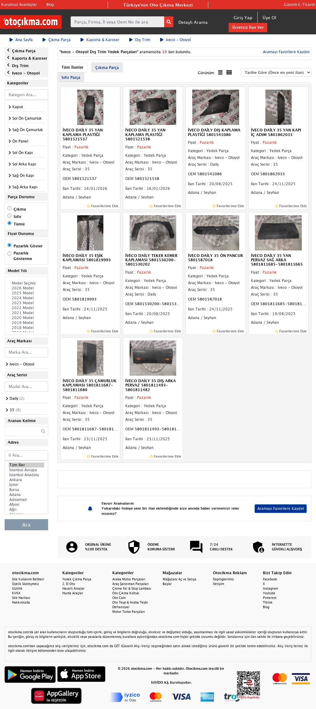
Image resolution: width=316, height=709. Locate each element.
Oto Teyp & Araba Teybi (130, 602)
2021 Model (26, 312)
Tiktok (267, 602)
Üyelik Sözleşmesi (25, 584)
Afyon (26, 504)
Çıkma (20, 209)
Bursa (26, 489)
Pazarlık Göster (28, 246)
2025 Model (26, 293)
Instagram (270, 588)
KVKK (16, 593)
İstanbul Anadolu (26, 474)
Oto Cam (119, 598)
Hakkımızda (21, 602)
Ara (26, 524)
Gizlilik (17, 588)
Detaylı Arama (193, 22)
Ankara (26, 479)
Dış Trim (139, 39)
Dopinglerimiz (223, 579)
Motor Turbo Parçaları (128, 611)
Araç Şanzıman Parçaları (130, 584)
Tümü (19, 224)
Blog (50, 4)
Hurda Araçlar (72, 593)
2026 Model (26, 288)
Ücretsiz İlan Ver (248, 27)
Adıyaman (26, 499)
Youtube (269, 593)
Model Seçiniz (26, 283)
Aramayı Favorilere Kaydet (286, 51)
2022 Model (26, 307)
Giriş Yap (243, 17)
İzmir (26, 484)
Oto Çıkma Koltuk (125, 593)
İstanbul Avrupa (26, 470)
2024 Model (26, 298)
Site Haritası (21, 598)
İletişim (218, 584)
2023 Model (26, 303)
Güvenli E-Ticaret (299, 4)
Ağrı (26, 509)
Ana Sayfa (21, 39)
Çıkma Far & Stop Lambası (131, 588)
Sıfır (17, 216)
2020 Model (26, 317)
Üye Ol (269, 17)
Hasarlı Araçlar (73, 588)
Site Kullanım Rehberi (28, 579)
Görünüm (206, 72)
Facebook (270, 579)
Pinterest (269, 598)
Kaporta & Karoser (100, 39)
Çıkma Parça (57, 39)
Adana (26, 494)
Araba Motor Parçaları (128, 579)
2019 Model (26, 322)
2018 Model (26, 327)
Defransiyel (120, 607)
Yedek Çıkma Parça (76, 579)
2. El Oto (68, 584)
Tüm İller (26, 465)
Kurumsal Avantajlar (19, 4)
